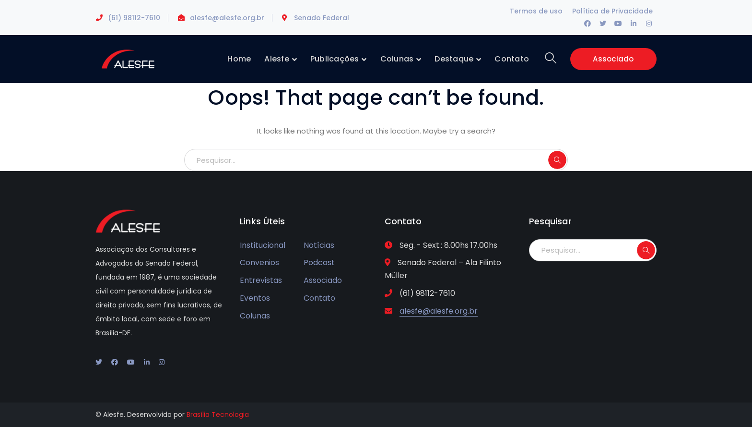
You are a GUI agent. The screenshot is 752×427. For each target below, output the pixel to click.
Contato (319, 298)
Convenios (259, 262)
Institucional (262, 245)
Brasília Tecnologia (218, 414)
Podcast (319, 262)
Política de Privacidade (612, 11)
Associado (613, 59)
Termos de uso (536, 11)
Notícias (319, 245)
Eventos (255, 298)
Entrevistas (261, 280)
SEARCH (557, 160)
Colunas (255, 315)
